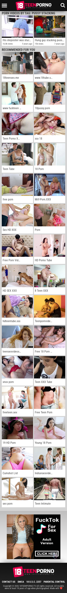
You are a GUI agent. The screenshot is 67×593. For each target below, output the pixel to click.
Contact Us (8, 581)
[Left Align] (5, 5)
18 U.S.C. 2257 (33, 581)
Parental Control (54, 581)
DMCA (21, 581)
